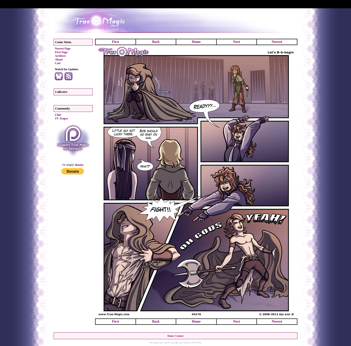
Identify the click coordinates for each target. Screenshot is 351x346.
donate (79, 165)
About (59, 59)
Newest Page (62, 48)
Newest (277, 42)
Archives (60, 56)
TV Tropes (61, 118)
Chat (58, 115)
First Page (61, 52)
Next (236, 42)
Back (155, 42)
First (115, 42)
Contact (179, 336)
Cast (57, 63)
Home (196, 42)
